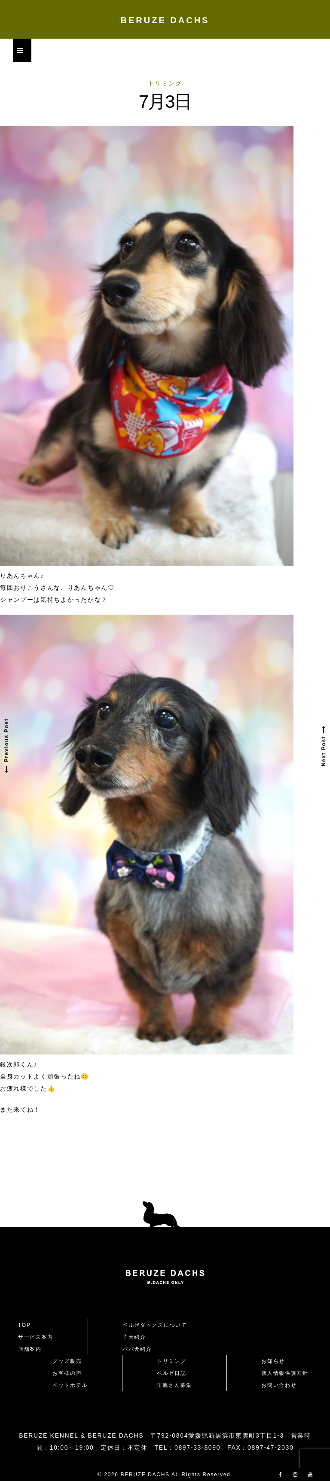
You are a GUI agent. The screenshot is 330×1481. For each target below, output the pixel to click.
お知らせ (273, 1361)
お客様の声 (67, 1373)
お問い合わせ (281, 1385)
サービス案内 (35, 1337)
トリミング (165, 83)
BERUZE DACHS (165, 20)
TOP (24, 1325)
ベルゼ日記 (171, 1373)
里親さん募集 (174, 1385)
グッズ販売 (67, 1361)
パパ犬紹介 (137, 1349)
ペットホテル (70, 1385)
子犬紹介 (134, 1337)
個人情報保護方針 (284, 1373)
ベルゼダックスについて (154, 1325)
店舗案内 (30, 1349)
